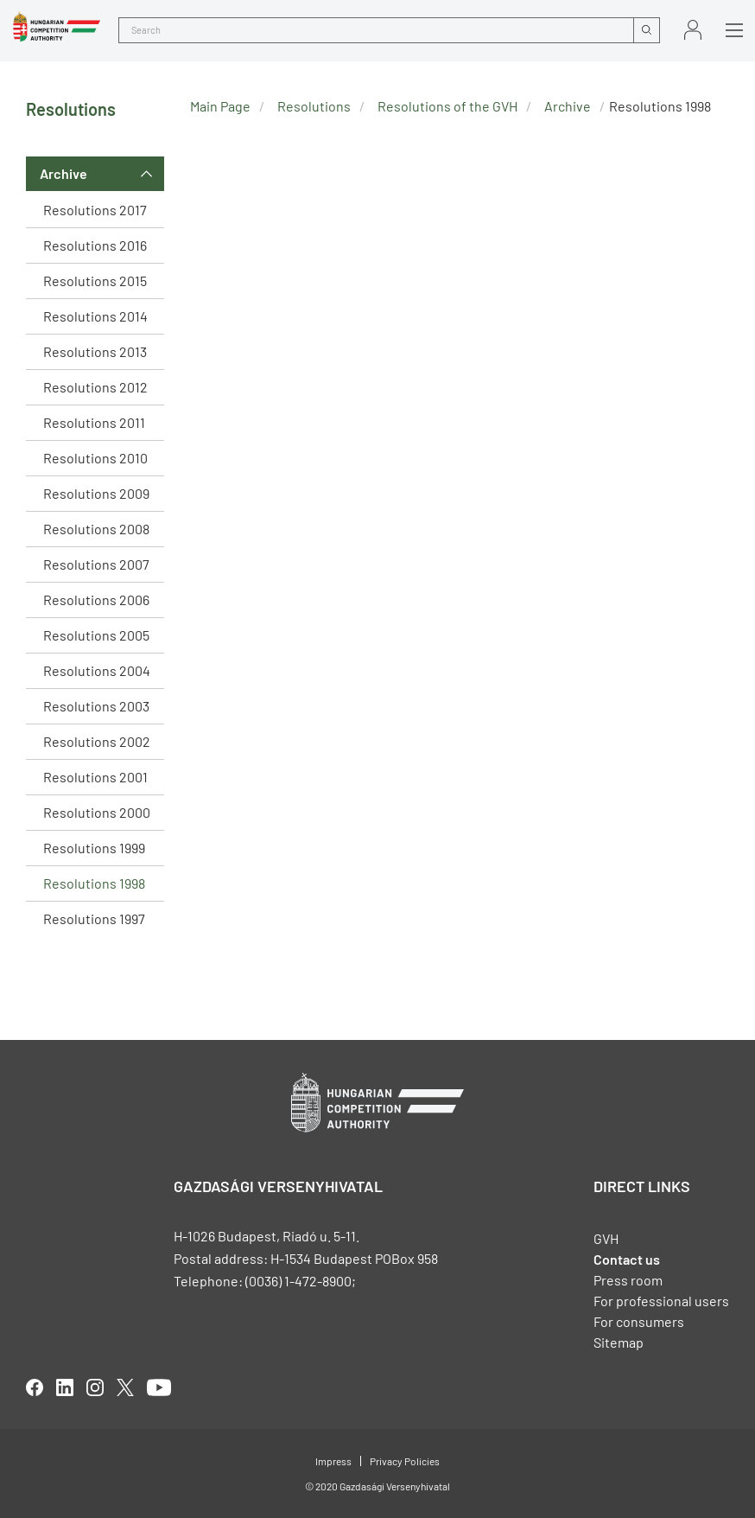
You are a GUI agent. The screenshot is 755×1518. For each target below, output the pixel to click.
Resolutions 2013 (95, 351)
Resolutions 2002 (96, 741)
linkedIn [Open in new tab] (64, 1387)
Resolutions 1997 (94, 918)
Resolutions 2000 (96, 812)
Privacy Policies (405, 1461)
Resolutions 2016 (95, 245)
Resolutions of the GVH (447, 106)
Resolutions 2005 (96, 635)
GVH (606, 1238)
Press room (628, 1280)
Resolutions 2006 (96, 599)
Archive (63, 173)
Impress (333, 1461)
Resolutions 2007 (96, 564)
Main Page (220, 106)
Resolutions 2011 (94, 422)
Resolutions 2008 (96, 528)
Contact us (626, 1259)
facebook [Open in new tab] (34, 1387)
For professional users (661, 1300)
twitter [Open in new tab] (125, 1387)
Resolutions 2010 (95, 458)
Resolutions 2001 (95, 777)
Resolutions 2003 (96, 706)
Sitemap (618, 1342)
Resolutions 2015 (95, 280)
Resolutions (314, 106)
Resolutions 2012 (95, 387)
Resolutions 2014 (95, 316)
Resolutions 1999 (94, 847)
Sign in (693, 29)
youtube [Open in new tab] (159, 1387)
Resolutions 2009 (96, 493)
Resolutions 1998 (94, 883)
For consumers (638, 1321)
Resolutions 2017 (95, 209)
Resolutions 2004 (96, 670)
